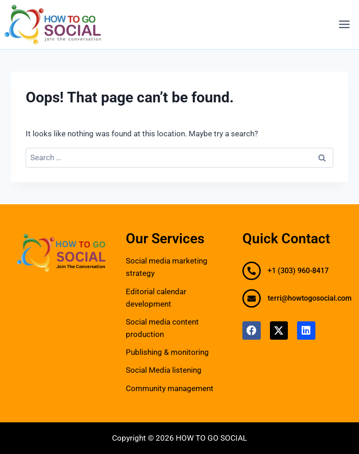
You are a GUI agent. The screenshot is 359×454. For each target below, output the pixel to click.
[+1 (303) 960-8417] (251, 271)
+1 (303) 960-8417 (298, 270)
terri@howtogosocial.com (310, 298)
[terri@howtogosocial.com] (251, 298)
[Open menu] (344, 25)
